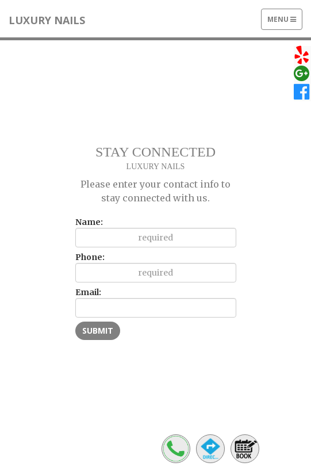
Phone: (90, 257)
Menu (284, 22)
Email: (88, 292)
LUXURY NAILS (47, 20)
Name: (89, 222)
